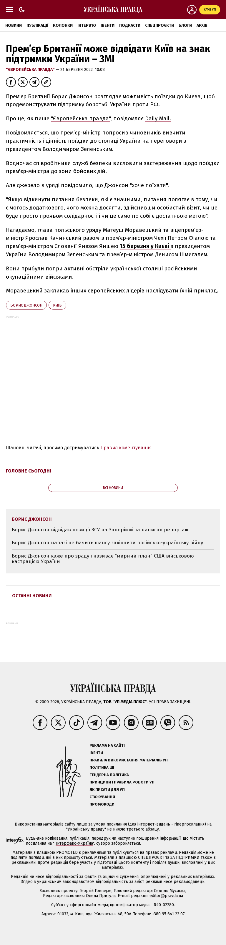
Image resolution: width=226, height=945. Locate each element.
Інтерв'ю (86, 25)
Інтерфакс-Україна (74, 843)
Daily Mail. (158, 118)
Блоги (185, 25)
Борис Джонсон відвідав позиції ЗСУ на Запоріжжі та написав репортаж (100, 530)
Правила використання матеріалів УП (128, 760)
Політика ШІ (101, 767)
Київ (57, 305)
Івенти (107, 25)
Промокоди (101, 804)
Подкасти (129, 25)
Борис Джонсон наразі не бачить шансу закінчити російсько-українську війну (107, 543)
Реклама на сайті (107, 745)
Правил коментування (126, 447)
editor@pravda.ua (166, 895)
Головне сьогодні (28, 471)
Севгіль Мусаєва (169, 890)
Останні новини (32, 595)
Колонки (63, 25)
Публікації (37, 25)
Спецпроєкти (159, 25)
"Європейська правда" (31, 69)
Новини (13, 25)
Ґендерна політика (109, 775)
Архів (202, 25)
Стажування (102, 797)
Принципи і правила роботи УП (121, 782)
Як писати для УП (107, 789)
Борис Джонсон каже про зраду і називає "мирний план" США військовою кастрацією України (103, 559)
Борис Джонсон (26, 305)
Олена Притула (101, 895)
